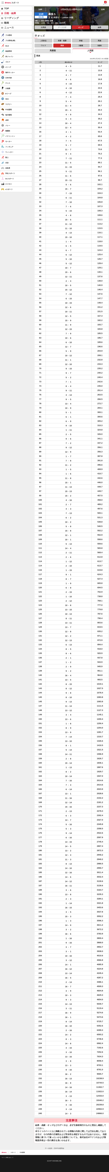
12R (103, 9)
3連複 (81, 45)
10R (40, 9)
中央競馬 (22, 1152)
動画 (6, 22)
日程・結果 (10, 13)
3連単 (99, 45)
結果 (99, 27)
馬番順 (53, 50)
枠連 (80, 41)
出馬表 (43, 27)
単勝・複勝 (62, 41)
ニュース (9, 27)
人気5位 (43, 41)
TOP (6, 8)
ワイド (43, 45)
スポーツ (13, 1152)
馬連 (99, 41)
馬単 (62, 45)
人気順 (90, 50)
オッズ (80, 27)
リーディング (11, 18)
